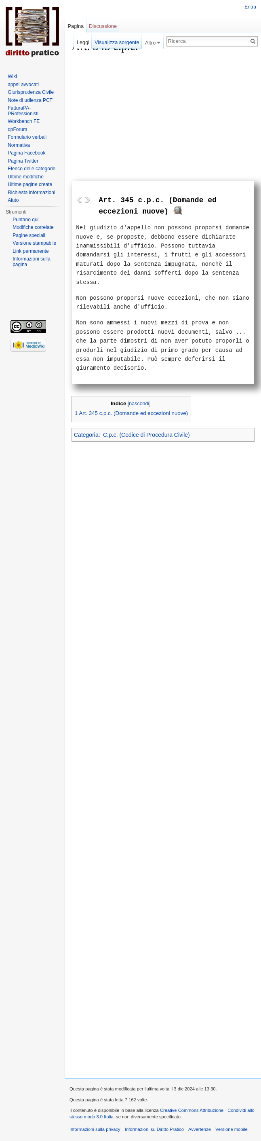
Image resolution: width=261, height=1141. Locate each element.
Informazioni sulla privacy (94, 1129)
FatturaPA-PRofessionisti (23, 110)
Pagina (75, 26)
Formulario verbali (27, 137)
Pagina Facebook (26, 153)
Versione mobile (231, 1129)
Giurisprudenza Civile (31, 92)
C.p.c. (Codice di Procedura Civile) (146, 435)
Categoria (86, 435)
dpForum (17, 129)
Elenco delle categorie (31, 168)
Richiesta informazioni (31, 192)
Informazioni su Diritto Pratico (154, 1129)
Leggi (83, 42)
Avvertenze (199, 1129)
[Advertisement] (163, 114)
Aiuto (13, 200)
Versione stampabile (34, 243)
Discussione (103, 26)
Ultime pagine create (30, 184)
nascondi (139, 403)
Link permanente (30, 251)
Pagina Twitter (23, 161)
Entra (250, 7)
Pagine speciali (29, 235)
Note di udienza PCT (30, 100)
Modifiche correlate (33, 227)
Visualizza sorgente (117, 42)
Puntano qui (25, 219)
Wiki (12, 76)
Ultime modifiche (26, 177)
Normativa (19, 145)
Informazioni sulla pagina (31, 261)
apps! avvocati (23, 84)
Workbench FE (24, 121)
